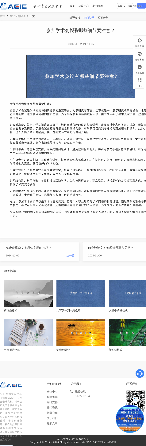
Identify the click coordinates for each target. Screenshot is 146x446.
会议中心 (83, 5)
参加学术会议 (18, 104)
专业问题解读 (17, 16)
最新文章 (52, 423)
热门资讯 (89, 17)
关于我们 (75, 29)
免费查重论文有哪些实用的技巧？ (28, 247)
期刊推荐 (97, 5)
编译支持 (75, 17)
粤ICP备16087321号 (94, 442)
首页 (72, 5)
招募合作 (103, 17)
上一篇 (71, 255)
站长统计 (111, 442)
